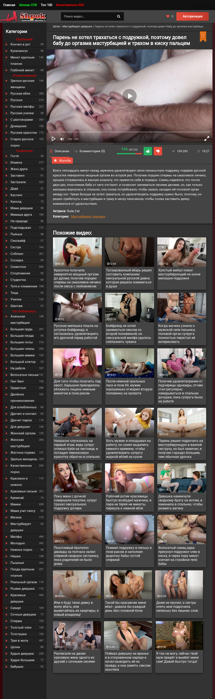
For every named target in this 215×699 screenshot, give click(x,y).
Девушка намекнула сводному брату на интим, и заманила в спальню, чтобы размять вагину (180, 502)
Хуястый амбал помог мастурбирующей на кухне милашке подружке (179, 274)
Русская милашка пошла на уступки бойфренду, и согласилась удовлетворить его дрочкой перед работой (76, 332)
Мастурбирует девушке (88, 216)
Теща (14, 293)
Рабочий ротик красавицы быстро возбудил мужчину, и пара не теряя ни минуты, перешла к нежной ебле (128, 502)
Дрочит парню (21, 420)
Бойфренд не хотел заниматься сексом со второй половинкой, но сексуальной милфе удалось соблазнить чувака (128, 334)
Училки (15, 299)
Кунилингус (19, 51)
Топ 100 (46, 5)
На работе (17, 368)
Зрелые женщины (23, 459)
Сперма (16, 621)
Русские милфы (22, 106)
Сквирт (15, 608)
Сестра (15, 247)
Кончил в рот (20, 44)
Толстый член (20, 627)
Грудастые (18, 388)
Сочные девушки (23, 614)
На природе (19, 221)
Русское (16, 100)
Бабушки (16, 667)
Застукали (18, 182)
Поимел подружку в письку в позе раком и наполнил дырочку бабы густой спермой (129, 554)
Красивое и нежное (19, 482)
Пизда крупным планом (22, 572)
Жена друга (19, 169)
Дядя (14, 188)
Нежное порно (21, 550)
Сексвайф (17, 241)
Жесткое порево (22, 453)
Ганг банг (17, 381)
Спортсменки (20, 273)
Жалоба (62, 161)
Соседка (16, 260)
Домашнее (18, 126)
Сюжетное (18, 267)
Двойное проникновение (22, 397)
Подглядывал (20, 228)
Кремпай (17, 498)
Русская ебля (20, 93)
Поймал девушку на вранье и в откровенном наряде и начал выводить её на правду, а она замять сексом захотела (128, 661)
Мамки (15, 504)
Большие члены (22, 349)
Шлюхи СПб (28, 5)
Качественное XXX (70, 5)
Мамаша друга (21, 215)
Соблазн (16, 254)
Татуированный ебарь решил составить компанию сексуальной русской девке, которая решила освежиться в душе (129, 278)
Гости (14, 156)
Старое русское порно (22, 142)
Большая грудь (21, 329)
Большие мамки (22, 355)
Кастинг (16, 195)
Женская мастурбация (20, 443)
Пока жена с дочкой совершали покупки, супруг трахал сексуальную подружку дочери (75, 502)
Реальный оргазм (23, 582)
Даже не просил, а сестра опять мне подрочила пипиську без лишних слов (177, 607)
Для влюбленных (23, 407)
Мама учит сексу (22, 511)
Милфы (16, 537)
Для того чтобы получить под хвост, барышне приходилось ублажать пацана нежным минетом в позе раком (77, 387)
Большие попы (21, 342)
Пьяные (16, 234)
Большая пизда (22, 336)
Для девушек (20, 427)
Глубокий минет (22, 70)
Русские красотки (23, 133)
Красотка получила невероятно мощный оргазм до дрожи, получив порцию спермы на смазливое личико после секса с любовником (77, 278)
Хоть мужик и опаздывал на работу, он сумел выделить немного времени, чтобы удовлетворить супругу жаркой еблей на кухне (128, 449)
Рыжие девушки (22, 589)
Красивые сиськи (23, 491)
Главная (9, 5)
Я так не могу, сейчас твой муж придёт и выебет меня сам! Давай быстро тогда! (177, 657)
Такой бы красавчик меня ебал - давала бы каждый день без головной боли (125, 607)
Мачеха (15, 517)
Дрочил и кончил (23, 414)
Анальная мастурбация (20, 319)
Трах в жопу (19, 640)
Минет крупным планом (22, 60)
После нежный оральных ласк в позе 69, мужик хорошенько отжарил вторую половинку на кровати (129, 387)
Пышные (17, 563)
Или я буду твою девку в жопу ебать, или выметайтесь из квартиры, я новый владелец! (76, 609)
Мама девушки (21, 208)
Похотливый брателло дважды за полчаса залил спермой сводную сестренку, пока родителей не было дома (76, 556)
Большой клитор (22, 362)
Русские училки (22, 113)
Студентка (18, 280)
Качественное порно (21, 469)
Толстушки (18, 634)
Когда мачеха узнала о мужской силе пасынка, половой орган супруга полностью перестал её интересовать (176, 334)
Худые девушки (22, 653)
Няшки (15, 556)
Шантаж (16, 306)
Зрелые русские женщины (22, 84)
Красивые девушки (18, 598)
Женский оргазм (22, 433)
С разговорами (21, 120)
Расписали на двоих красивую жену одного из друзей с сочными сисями (74, 657)
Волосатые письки (24, 375)
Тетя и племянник (23, 286)
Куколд (15, 201)
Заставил (17, 175)
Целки (15, 647)
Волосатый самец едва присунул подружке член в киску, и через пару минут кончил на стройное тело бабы (179, 556)
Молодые (17, 543)
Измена (16, 162)
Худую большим (22, 660)
